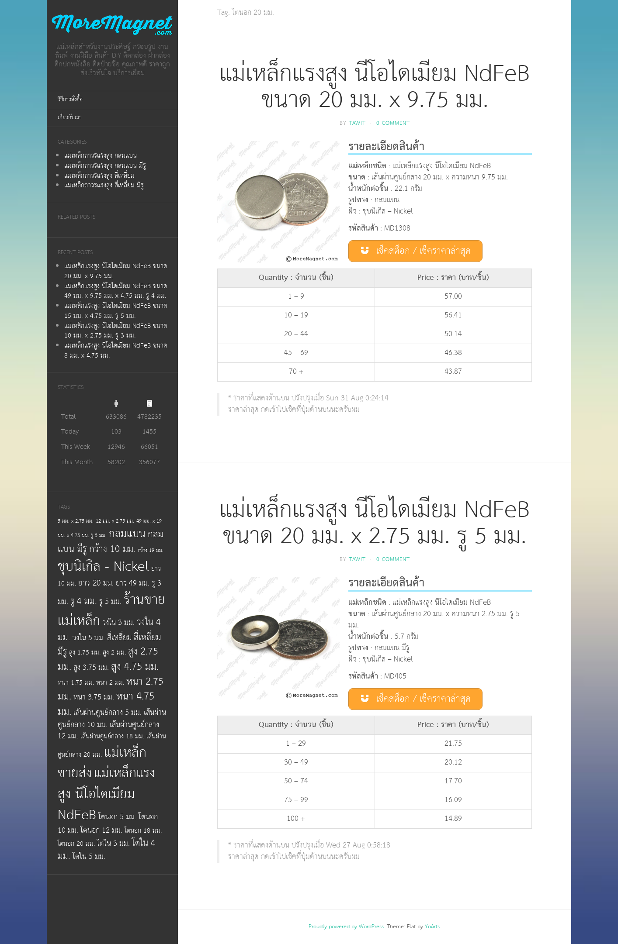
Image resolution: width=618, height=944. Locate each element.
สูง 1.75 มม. (85, 652)
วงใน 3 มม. (118, 622)
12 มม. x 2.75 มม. (115, 521)
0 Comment (393, 123)
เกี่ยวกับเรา (70, 118)
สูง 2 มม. (114, 652)
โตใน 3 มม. (113, 843)
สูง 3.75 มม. (91, 667)
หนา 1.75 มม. (76, 683)
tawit (357, 123)
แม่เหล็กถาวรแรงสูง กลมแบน (100, 156)
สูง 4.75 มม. (135, 667)
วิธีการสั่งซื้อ (70, 100)
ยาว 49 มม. (132, 583)
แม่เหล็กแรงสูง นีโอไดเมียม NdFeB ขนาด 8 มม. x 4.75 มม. (115, 351)
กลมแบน (127, 534)
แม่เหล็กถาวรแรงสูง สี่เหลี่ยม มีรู (104, 185)
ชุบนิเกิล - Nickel (103, 566)
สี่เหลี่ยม (119, 637)
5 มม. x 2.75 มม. (76, 521)
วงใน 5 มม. (89, 637)
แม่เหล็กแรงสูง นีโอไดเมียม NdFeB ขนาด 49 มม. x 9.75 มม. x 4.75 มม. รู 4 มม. (115, 291)
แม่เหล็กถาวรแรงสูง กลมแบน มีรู (105, 166)
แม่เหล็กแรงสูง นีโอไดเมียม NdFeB (106, 794)
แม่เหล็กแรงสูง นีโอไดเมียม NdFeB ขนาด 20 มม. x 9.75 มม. (115, 271)
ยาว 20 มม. (96, 583)
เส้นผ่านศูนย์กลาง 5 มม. (107, 712)
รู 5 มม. (110, 601)
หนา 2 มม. (110, 683)
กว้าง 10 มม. (112, 549)
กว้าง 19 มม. (150, 550)
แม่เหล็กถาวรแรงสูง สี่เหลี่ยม (99, 176)
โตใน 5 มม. (89, 856)
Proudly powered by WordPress (346, 927)
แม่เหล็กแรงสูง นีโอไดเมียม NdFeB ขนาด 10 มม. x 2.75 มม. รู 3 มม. (115, 331)
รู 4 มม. (83, 601)
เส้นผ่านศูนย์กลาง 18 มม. (112, 736)
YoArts (432, 927)
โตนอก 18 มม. (143, 831)
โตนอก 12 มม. (101, 830)
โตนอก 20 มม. (76, 844)
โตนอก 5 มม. (117, 816)
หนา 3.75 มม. (93, 697)
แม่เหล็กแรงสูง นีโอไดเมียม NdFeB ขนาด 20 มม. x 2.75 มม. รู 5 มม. (374, 523)
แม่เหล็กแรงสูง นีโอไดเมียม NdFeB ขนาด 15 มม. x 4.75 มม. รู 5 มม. (115, 311)
